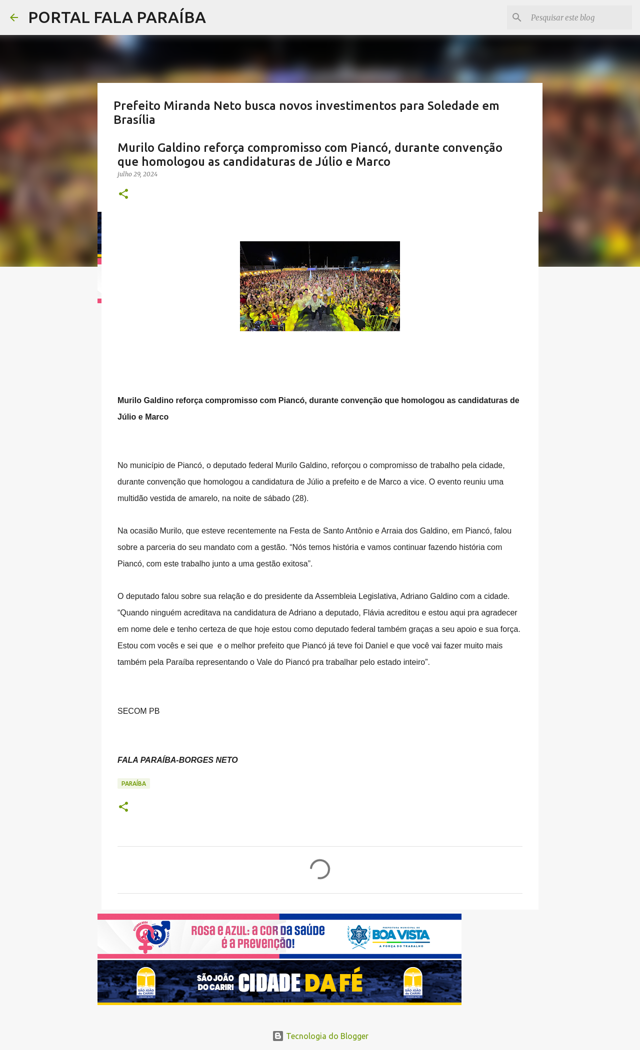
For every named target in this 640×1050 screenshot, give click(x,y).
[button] (124, 194)
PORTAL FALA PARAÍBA (117, 17)
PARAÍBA (134, 783)
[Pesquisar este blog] (579, 17)
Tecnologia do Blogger (320, 1036)
